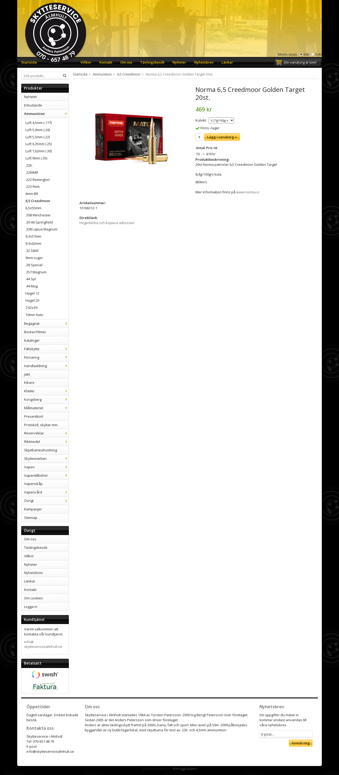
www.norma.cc (248, 192)
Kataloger (32, 340)
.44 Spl (30, 279)
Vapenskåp (33, 483)
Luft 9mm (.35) (36, 158)
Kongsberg (46, 399)
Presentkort (33, 416)
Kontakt (105, 62)
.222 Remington (37, 179)
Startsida (29, 62)
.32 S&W (31, 250)
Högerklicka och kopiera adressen (107, 222)
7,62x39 (31, 307)
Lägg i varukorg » (222, 137)
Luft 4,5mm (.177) (38, 122)
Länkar (227, 62)
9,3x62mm (33, 243)
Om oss (126, 62)
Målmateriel (46, 408)
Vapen (46, 467)
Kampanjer (33, 509)
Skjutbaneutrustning (40, 450)
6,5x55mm (33, 208)
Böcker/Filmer (35, 331)
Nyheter (179, 62)
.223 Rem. (33, 186)
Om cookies (33, 598)
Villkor (86, 62)
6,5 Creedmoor (37, 200)
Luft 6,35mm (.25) (38, 143)
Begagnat (46, 323)
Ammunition (46, 113)
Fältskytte (46, 348)
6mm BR (31, 193)
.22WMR (31, 172)
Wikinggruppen (184, 768)
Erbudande (33, 105)
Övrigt (46, 500)
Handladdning (46, 365)
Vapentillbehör (46, 475)
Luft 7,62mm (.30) (38, 151)
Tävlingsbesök (152, 62)
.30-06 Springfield (39, 222)
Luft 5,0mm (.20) (37, 129)
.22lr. (29, 165)
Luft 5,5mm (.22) (37, 137)
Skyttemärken (46, 458)
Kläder (46, 391)
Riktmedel (46, 441)
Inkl (306, 54)
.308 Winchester (38, 215)
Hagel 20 (32, 300)
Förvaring (46, 357)
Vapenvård (46, 492)
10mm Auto (34, 314)
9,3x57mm (33, 236)
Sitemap (30, 517)
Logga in (30, 606)
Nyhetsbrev (203, 62)
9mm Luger (34, 257)
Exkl (318, 54)
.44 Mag (31, 286)
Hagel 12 (32, 293)
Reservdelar (46, 433)
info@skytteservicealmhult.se (43, 644)
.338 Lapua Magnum (41, 229)
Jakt (27, 374)
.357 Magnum (36, 272)
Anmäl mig (301, 743)
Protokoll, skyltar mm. (41, 424)
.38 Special (33, 264)
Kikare (29, 382)
